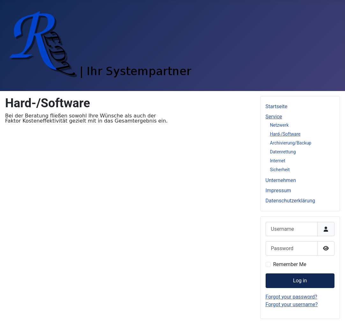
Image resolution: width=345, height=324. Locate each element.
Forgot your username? (292, 304)
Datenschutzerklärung (290, 201)
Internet (277, 160)
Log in (300, 281)
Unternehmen (281, 180)
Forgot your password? (291, 297)
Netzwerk (279, 125)
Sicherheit (280, 169)
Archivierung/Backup (291, 142)
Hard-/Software (285, 134)
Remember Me (289, 264)
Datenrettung (283, 151)
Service (274, 117)
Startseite (277, 106)
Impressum (278, 190)
